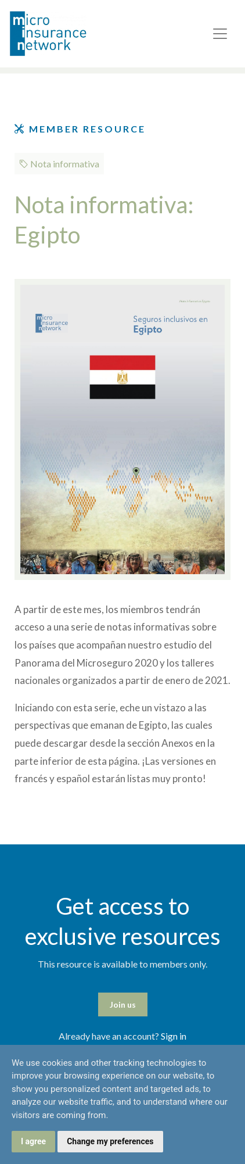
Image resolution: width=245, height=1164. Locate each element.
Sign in (173, 1035)
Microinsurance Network (67, 34)
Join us (123, 1004)
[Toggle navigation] (220, 34)
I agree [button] (33, 1141)
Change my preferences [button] (110, 1141)
